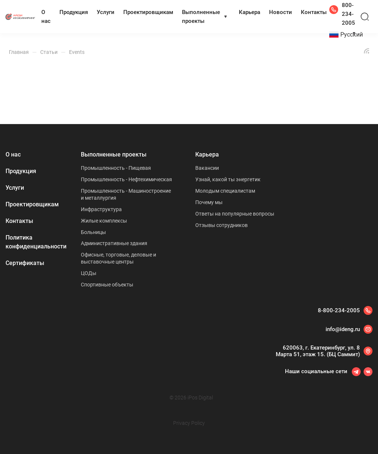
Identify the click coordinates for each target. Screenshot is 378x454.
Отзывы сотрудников (221, 225)
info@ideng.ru (343, 329)
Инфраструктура (101, 209)
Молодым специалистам (225, 191)
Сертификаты (25, 262)
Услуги (105, 12)
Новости (280, 12)
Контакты (314, 12)
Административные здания (114, 243)
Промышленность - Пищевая (116, 168)
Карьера (249, 12)
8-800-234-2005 (339, 310)
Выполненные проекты (201, 16)
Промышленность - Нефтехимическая (126, 179)
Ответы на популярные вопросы (234, 214)
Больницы (93, 232)
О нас (46, 16)
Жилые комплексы (104, 221)
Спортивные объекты (107, 285)
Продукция (73, 12)
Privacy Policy (189, 423)
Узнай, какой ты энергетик (228, 179)
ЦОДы (88, 273)
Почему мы (209, 202)
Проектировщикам (148, 12)
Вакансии (207, 168)
